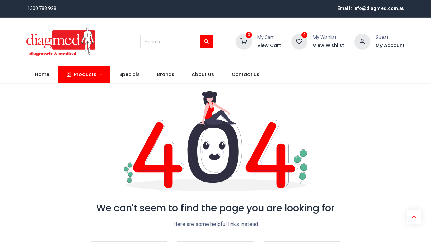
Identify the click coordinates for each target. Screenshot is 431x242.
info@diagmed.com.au (379, 8)
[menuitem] (42, 74)
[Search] (206, 41)
